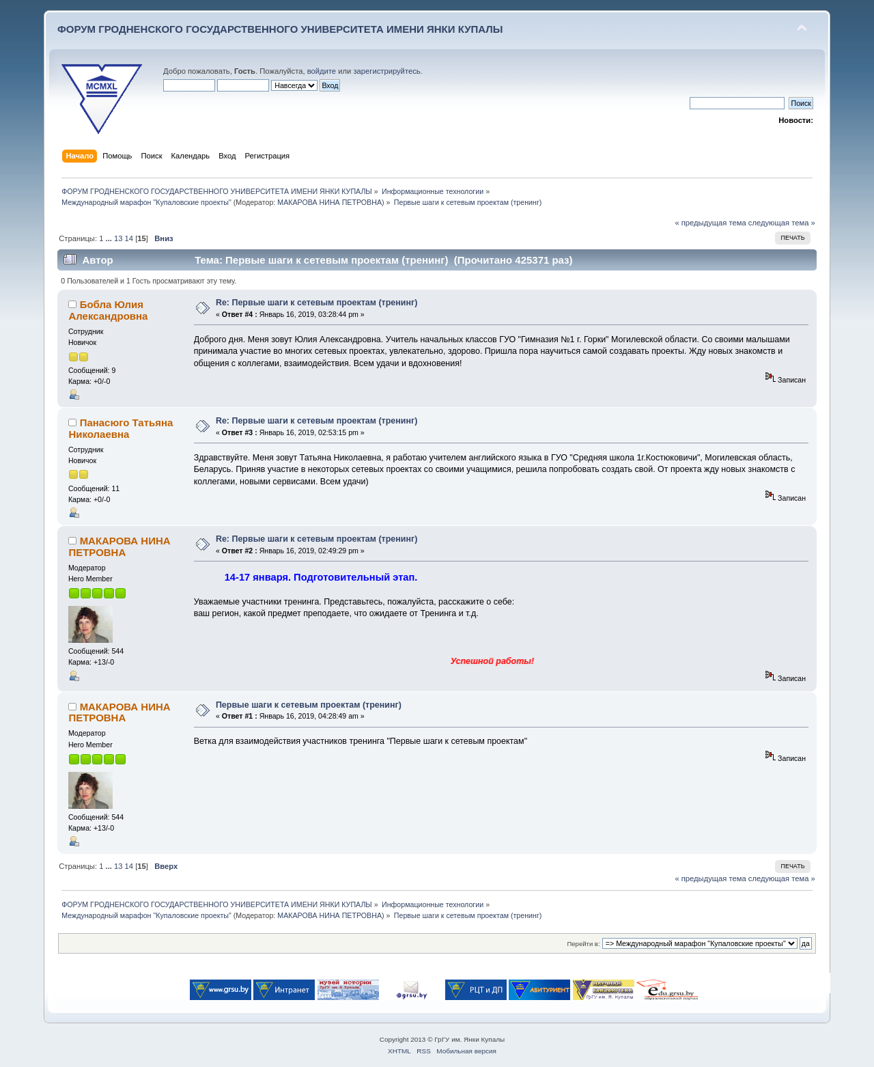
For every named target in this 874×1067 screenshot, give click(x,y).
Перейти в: (583, 943)
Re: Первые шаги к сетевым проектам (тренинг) (316, 302)
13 (118, 238)
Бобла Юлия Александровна (107, 310)
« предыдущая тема (710, 223)
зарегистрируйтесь (386, 71)
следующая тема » (781, 223)
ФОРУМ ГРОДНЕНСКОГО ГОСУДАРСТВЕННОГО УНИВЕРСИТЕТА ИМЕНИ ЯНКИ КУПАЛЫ (280, 29)
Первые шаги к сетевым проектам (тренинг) (308, 705)
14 (129, 238)
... (110, 238)
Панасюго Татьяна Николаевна (120, 428)
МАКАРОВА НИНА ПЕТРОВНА (329, 202)
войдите (321, 71)
